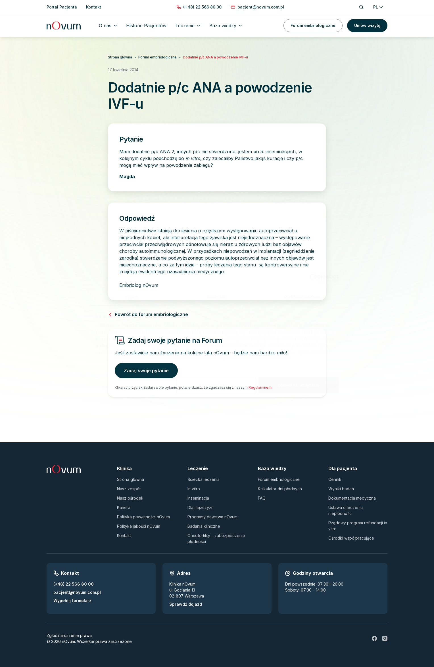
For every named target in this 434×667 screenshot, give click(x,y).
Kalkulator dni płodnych (280, 488)
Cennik (334, 479)
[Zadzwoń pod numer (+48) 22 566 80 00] (202, 7)
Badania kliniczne (203, 526)
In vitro (193, 488)
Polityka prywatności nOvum (143, 516)
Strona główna (120, 57)
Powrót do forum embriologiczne (148, 314)
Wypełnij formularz (72, 600)
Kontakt (124, 535)
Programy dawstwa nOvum (212, 516)
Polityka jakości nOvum (138, 526)
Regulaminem (260, 387)
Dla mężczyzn (200, 507)
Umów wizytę (367, 25)
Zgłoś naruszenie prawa (69, 635)
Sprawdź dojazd (185, 604)
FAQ (262, 498)
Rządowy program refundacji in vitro (357, 525)
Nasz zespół (128, 488)
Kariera (123, 507)
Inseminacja (198, 498)
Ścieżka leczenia (203, 479)
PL (378, 7)
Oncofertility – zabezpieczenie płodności (216, 538)
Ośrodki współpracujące (351, 538)
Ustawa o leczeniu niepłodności (345, 510)
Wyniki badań (341, 488)
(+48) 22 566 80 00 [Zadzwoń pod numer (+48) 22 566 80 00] (73, 584)
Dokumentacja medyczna (352, 498)
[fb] (374, 638)
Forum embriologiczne (313, 25)
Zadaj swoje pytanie (146, 370)
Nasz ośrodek (130, 498)
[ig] (384, 638)
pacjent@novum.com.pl (77, 592)
